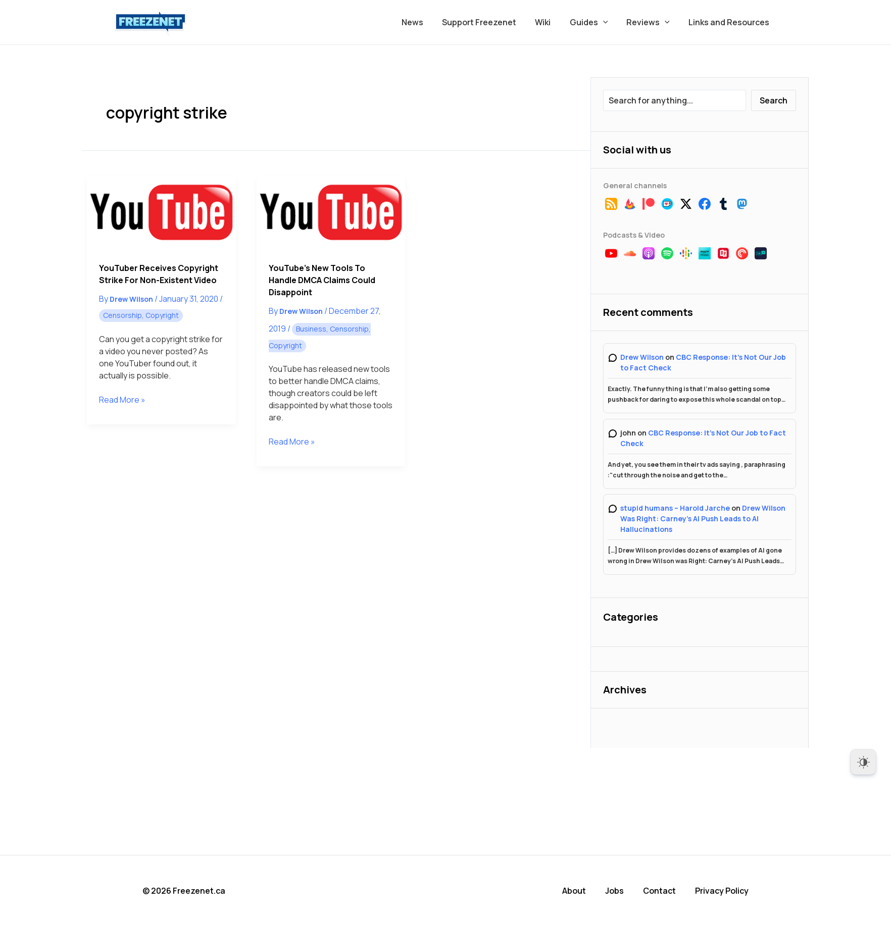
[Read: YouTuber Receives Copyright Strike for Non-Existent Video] (161, 213)
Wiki (552, 22)
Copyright (162, 315)
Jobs (614, 890)
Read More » (122, 400)
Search (773, 100)
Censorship (122, 315)
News (427, 22)
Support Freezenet (491, 22)
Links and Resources (730, 22)
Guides (595, 22)
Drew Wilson (642, 357)
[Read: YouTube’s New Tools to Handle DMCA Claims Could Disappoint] (331, 213)
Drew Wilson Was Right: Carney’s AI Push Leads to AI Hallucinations (702, 518)
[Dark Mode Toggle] (863, 762)
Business (311, 329)
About (574, 890)
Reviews (652, 22)
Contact (659, 890)
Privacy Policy (722, 890)
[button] (610, 22)
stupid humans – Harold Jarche (675, 508)
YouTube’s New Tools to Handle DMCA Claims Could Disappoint (322, 280)
